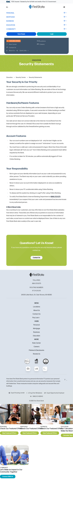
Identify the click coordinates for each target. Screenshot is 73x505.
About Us (36, 310)
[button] (8, 7)
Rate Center (36, 343)
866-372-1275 (36, 283)
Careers (36, 347)
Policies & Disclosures (36, 350)
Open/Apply (21, 34)
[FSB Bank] (36, 7)
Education (36, 336)
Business (36, 332)
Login (51, 34)
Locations (36, 307)
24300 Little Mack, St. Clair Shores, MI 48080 (36, 295)
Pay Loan (36, 318)
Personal (36, 325)
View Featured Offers (9, 433)
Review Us (36, 354)
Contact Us (36, 257)
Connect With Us (7, 476)
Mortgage (36, 329)
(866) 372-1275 (55, 197)
